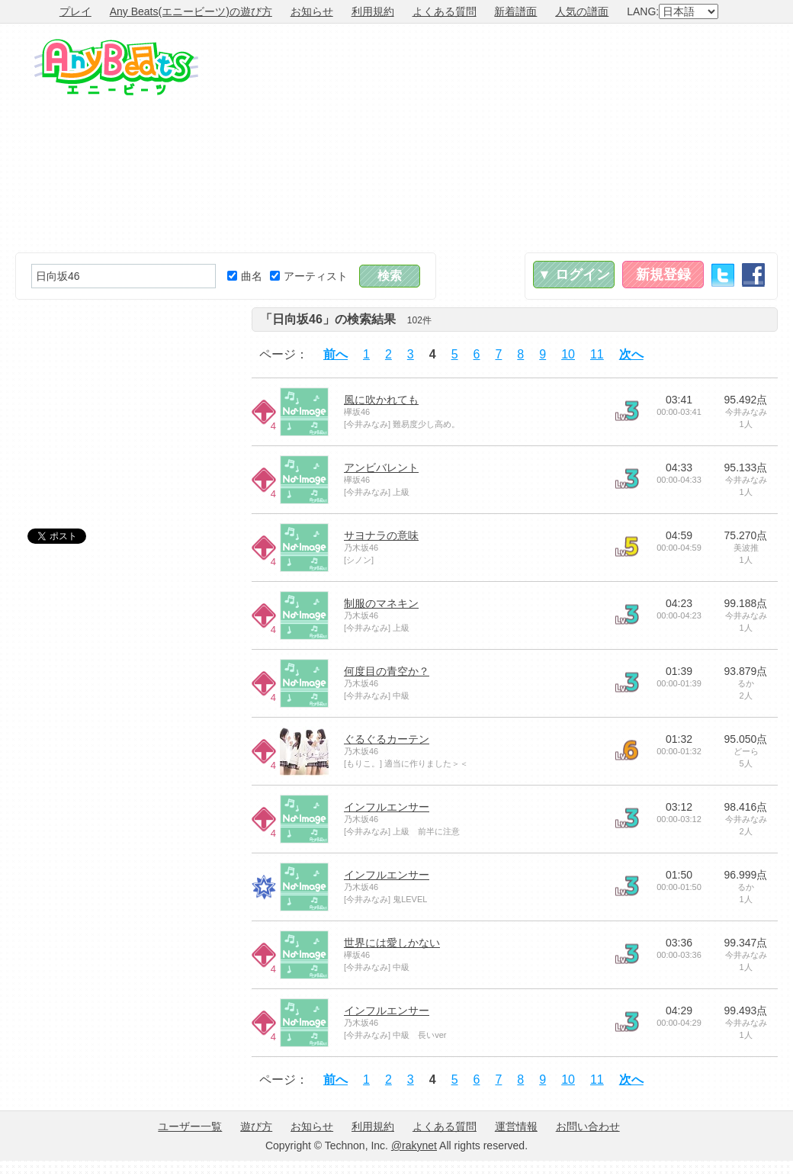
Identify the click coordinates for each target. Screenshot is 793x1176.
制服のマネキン (381, 603)
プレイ (75, 11)
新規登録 (663, 274)
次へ (631, 354)
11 (597, 354)
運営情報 (516, 1126)
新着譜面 (515, 11)
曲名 (244, 276)
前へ (335, 354)
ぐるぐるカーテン (386, 739)
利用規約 (373, 11)
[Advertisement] (596, 138)
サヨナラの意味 (381, 535)
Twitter (722, 275)
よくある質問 (445, 11)
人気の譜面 (581, 11)
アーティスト (309, 276)
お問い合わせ (588, 1126)
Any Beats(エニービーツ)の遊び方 (191, 11)
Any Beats (116, 67)
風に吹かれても (381, 400)
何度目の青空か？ (386, 671)
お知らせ (312, 11)
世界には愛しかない (392, 943)
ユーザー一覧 (190, 1126)
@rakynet (414, 1145)
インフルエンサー (386, 807)
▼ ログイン (574, 274)
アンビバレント (381, 467)
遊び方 (256, 1126)
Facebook (753, 275)
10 (568, 354)
